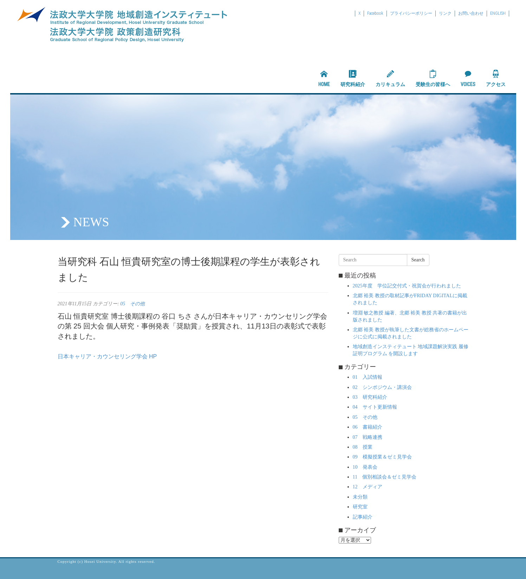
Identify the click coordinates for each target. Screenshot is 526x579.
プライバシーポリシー (411, 13)
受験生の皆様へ (433, 78)
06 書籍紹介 (367, 427)
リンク (445, 13)
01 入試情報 (367, 377)
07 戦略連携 (367, 437)
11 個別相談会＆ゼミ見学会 (384, 477)
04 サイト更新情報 (375, 407)
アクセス (496, 78)
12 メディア (367, 486)
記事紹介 (362, 517)
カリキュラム (390, 78)
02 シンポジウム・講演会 (382, 387)
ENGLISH (498, 13)
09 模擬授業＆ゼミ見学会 (382, 457)
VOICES (468, 78)
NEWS (91, 222)
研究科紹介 (352, 78)
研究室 (360, 506)
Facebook (375, 13)
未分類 (360, 497)
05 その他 (132, 303)
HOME (324, 78)
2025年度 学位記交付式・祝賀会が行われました (407, 285)
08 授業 (362, 447)
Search (418, 259)
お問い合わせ (470, 13)
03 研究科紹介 (370, 397)
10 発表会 (365, 467)
